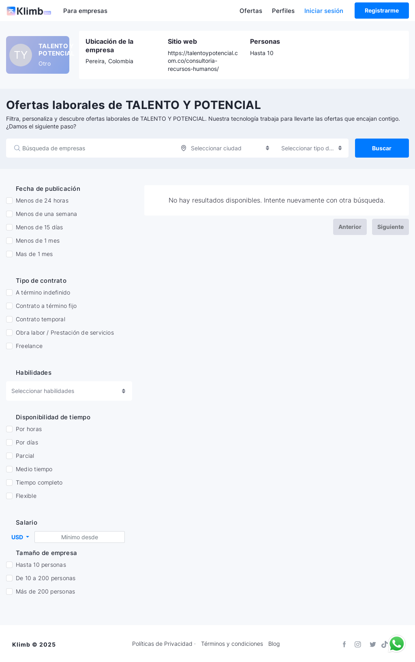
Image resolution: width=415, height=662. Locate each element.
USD (17, 540)
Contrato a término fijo (46, 306)
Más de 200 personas (45, 595)
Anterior (350, 226)
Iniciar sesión (323, 11)
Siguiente (390, 226)
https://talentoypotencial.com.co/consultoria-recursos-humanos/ (203, 60)
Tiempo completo (39, 486)
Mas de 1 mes (34, 254)
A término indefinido (43, 292)
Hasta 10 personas (41, 568)
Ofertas (251, 11)
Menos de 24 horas (42, 200)
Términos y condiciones (232, 644)
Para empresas (85, 11)
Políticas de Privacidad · (164, 644)
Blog (274, 644)
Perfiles (283, 11)
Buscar (381, 148)
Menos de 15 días (39, 227)
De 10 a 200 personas (45, 582)
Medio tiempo (34, 473)
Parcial (25, 459)
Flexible (26, 499)
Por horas (29, 432)
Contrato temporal (40, 319)
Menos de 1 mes (38, 240)
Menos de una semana (46, 214)
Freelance (29, 346)
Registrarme (382, 10)
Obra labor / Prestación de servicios (65, 332)
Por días (27, 446)
